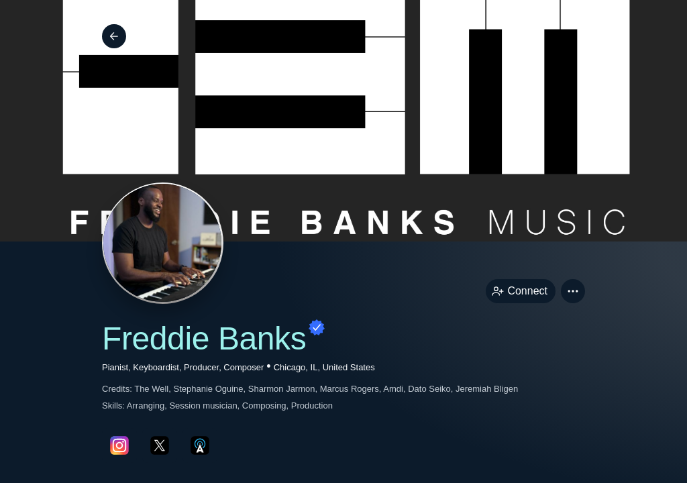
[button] (573, 291)
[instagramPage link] (119, 445)
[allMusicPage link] (199, 445)
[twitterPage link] (159, 445)
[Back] (114, 36)
